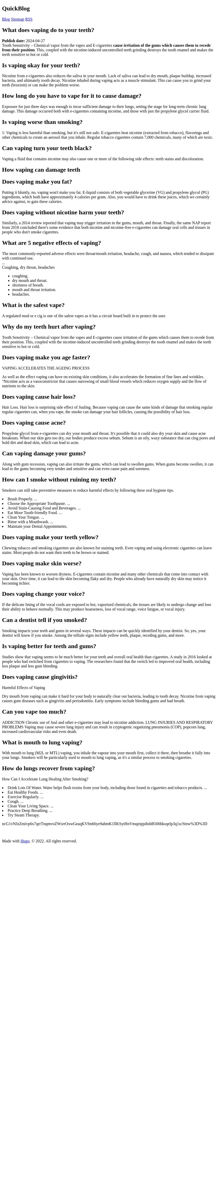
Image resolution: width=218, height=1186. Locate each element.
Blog (6, 19)
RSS (28, 19)
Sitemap (17, 19)
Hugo (25, 841)
